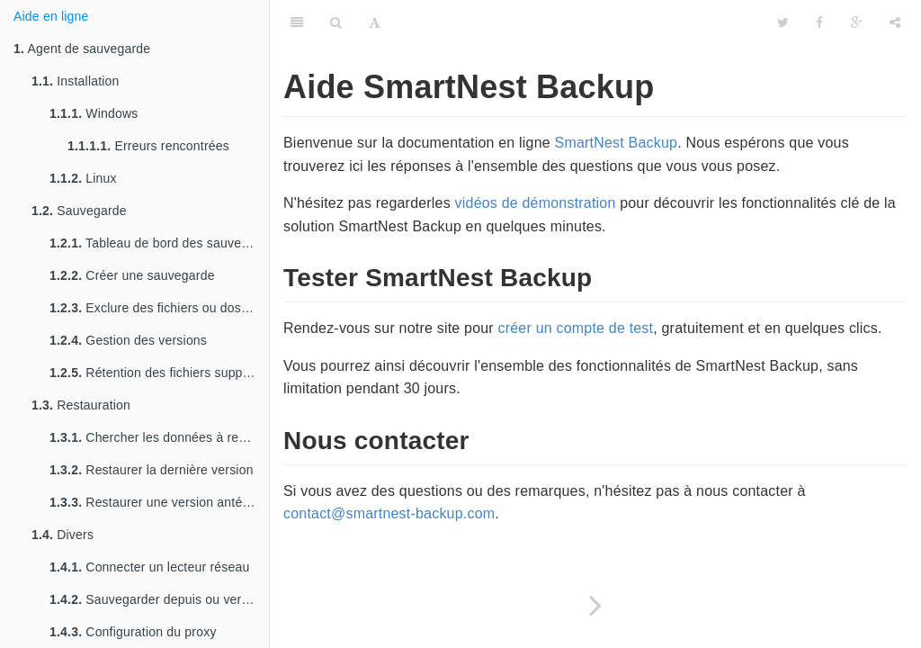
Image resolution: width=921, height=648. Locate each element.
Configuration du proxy (133, 632)
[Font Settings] (374, 22)
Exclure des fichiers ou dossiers (159, 308)
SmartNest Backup (616, 142)
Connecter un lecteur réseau (149, 567)
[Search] (336, 22)
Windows (94, 113)
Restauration (80, 405)
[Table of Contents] (297, 22)
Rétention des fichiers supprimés (159, 372)
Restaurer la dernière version (151, 470)
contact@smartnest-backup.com (389, 513)
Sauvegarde (79, 210)
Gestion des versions (128, 340)
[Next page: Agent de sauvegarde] (595, 605)
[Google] (856, 22)
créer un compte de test (576, 328)
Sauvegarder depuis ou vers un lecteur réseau (159, 599)
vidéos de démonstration (535, 203)
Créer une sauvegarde (132, 275)
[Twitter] (783, 22)
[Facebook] (819, 22)
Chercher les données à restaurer (159, 437)
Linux (83, 178)
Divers (62, 534)
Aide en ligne (51, 16)
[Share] (895, 22)
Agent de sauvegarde (81, 48)
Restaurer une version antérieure (159, 502)
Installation (75, 81)
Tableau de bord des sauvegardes (159, 243)
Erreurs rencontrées (148, 146)
